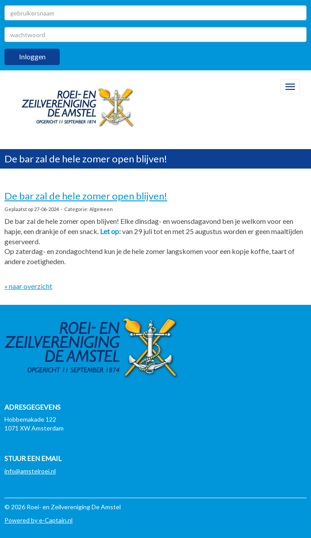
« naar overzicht (28, 286)
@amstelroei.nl (30, 471)
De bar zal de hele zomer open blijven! (85, 196)
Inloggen (32, 56)
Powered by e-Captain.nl (38, 520)
